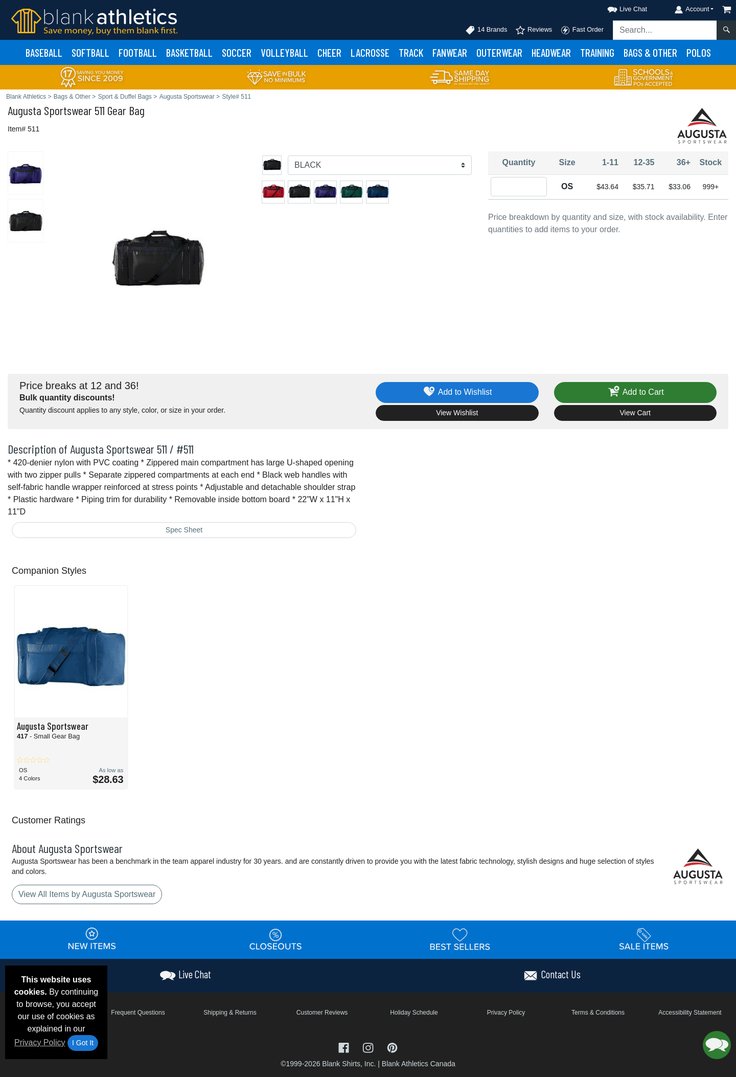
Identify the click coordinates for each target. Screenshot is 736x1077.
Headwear (551, 52)
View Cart (635, 413)
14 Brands (486, 30)
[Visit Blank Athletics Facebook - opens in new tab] (345, 1047)
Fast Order (582, 30)
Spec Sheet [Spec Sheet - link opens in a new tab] (184, 530)
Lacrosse (370, 52)
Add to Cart (635, 392)
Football (138, 52)
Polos (698, 52)
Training (597, 52)
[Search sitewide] (665, 30)
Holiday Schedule (414, 1012)
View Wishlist (457, 413)
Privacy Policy (39, 1042)
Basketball (189, 52)
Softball (90, 52)
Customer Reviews (322, 1012)
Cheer (329, 52)
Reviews (533, 30)
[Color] (380, 165)
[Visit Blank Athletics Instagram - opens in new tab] (369, 1047)
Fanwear (449, 52)
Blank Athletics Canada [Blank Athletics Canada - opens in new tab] (418, 1064)
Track (411, 52)
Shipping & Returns (229, 1012)
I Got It (83, 1043)
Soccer (236, 52)
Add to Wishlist (457, 392)
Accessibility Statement (689, 1012)
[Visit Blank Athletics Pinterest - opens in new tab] (392, 1047)
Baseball (44, 52)
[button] (618, 7)
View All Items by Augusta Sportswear (86, 894)
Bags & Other (650, 52)
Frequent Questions (138, 1012)
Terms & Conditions (598, 1012)
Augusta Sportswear (50, 110)
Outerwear (499, 52)
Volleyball (284, 52)
